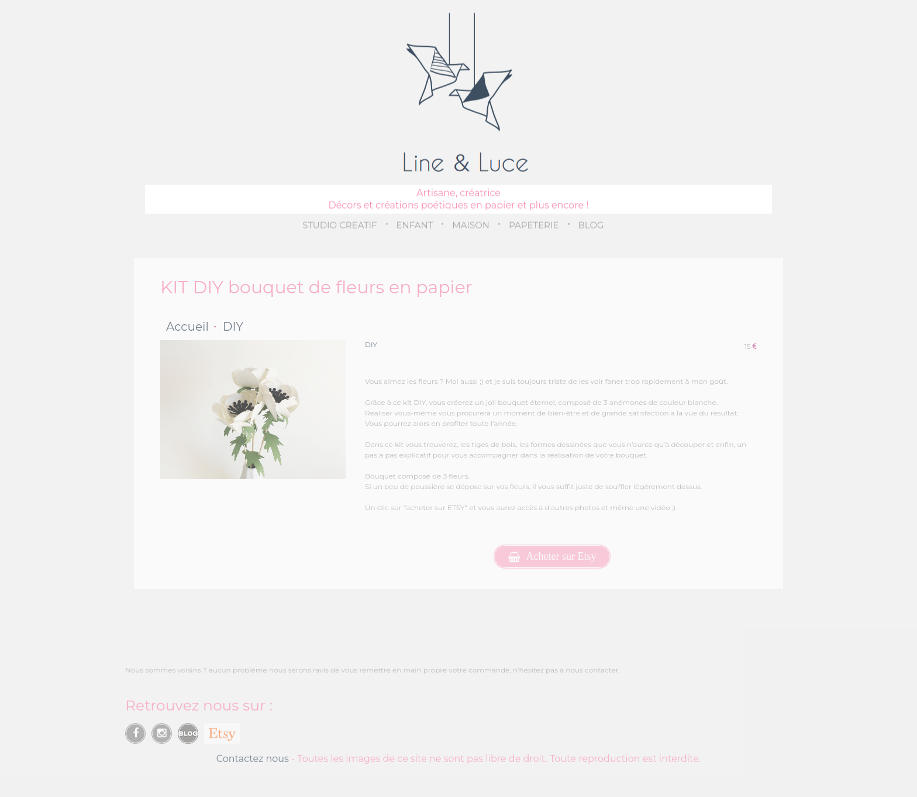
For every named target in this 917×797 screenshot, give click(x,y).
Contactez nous (252, 761)
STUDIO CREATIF (339, 224)
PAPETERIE (534, 224)
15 (750, 346)
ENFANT (415, 224)
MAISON (470, 224)
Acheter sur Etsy (552, 556)
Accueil (187, 327)
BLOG (591, 224)
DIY (233, 327)
